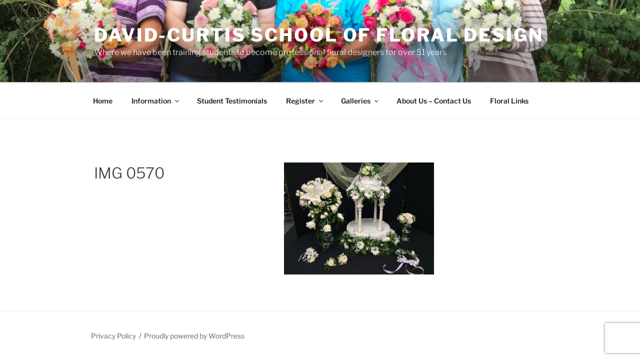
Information (156, 100)
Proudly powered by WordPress (194, 336)
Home (102, 100)
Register (305, 100)
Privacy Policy (113, 336)
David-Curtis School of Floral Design (319, 35)
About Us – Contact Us (433, 100)
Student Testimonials (232, 100)
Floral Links (509, 100)
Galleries (360, 100)
